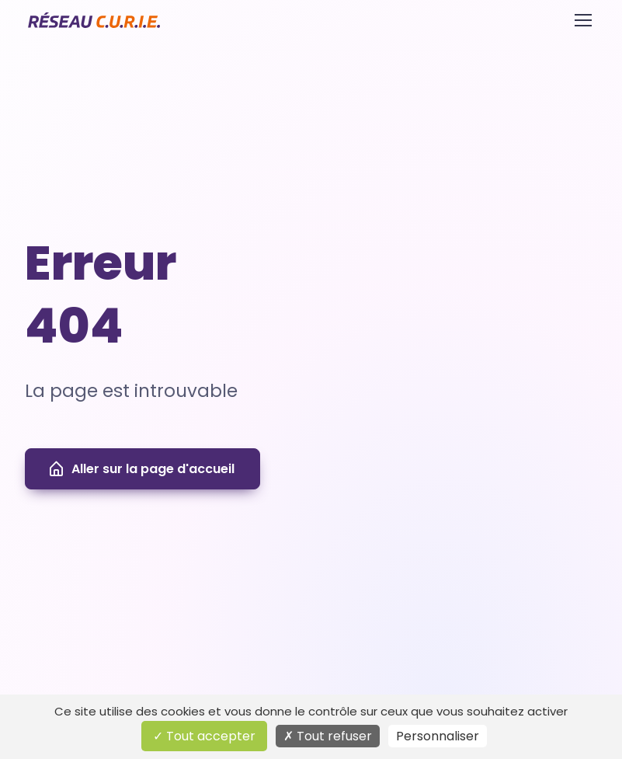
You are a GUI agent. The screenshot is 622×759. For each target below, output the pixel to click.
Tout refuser (327, 736)
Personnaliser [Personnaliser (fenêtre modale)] (437, 736)
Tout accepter (204, 736)
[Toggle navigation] (582, 20)
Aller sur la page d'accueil (141, 469)
